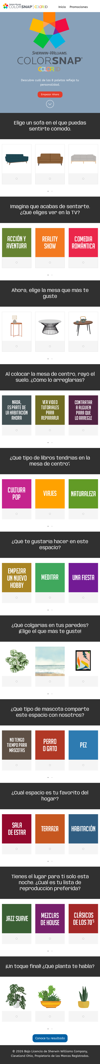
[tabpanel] (16, 166)
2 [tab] (52, 191)
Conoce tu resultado (50, 1038)
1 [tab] (48, 191)
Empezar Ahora (50, 94)
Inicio (62, 7)
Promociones (79, 7)
